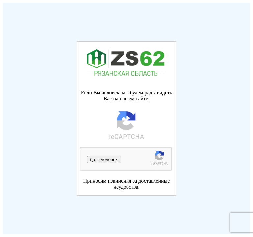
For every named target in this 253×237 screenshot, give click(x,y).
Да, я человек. (104, 159)
